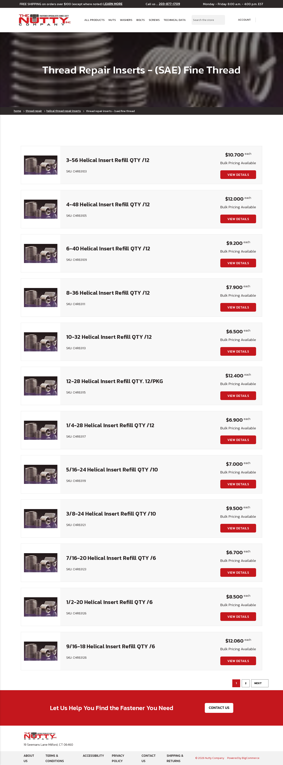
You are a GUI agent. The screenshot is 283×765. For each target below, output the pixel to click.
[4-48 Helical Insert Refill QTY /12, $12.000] (40, 209)
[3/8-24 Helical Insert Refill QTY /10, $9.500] (40, 518)
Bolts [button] (140, 20)
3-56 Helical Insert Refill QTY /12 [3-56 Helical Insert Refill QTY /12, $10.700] (108, 160)
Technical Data (175, 20)
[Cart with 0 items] (262, 20)
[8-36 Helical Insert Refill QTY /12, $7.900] (40, 297)
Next (259, 683)
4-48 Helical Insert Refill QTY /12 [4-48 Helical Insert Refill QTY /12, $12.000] (108, 204)
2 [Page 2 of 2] (245, 683)
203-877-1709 (169, 4)
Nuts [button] (112, 20)
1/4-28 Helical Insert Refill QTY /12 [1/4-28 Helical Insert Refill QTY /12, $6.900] (110, 425)
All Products (94, 20)
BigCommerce (250, 758)
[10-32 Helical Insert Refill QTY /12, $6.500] (40, 342)
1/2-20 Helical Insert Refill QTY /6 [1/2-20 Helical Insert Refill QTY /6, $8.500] (109, 602)
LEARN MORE (112, 4)
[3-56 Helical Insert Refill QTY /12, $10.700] (40, 165)
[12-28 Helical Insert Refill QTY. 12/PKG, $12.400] (40, 386)
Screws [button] (154, 20)
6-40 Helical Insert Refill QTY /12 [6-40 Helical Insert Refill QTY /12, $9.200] (108, 248)
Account (242, 20)
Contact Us (219, 707)
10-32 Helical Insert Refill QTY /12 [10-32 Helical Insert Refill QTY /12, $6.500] (109, 337)
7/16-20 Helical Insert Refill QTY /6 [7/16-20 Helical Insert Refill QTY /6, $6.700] (111, 558)
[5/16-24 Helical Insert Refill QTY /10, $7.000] (40, 474)
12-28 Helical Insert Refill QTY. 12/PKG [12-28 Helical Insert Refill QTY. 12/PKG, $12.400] (114, 381)
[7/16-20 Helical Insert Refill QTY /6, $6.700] (40, 563)
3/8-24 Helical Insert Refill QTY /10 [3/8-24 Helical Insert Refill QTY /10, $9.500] (111, 513)
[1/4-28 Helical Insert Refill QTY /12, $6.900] (40, 430)
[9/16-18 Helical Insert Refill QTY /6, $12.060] (40, 651)
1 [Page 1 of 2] (236, 683)
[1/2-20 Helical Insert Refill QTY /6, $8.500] (40, 607)
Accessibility (93, 755)
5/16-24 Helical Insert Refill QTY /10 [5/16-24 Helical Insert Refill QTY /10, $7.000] (112, 469)
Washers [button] (126, 20)
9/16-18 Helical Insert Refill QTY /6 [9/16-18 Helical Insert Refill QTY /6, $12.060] (110, 646)
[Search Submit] (220, 20)
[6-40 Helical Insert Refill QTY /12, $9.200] (40, 253)
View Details (238, 174)
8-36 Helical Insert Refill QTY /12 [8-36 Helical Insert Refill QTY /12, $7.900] (108, 293)
